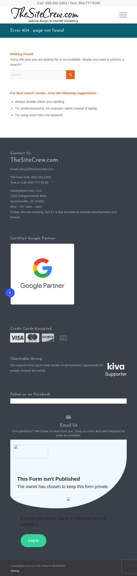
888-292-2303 (56, 3)
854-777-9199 (89, 3)
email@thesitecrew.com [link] (37, 169)
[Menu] (121, 14)
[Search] (42, 74)
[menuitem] (121, 14)
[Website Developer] (57, 14)
